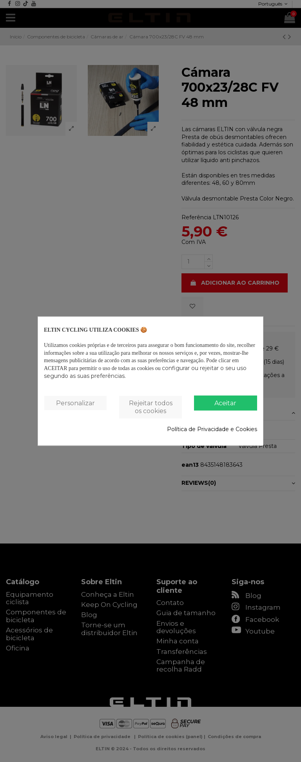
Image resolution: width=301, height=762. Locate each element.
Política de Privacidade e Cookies (212, 429)
